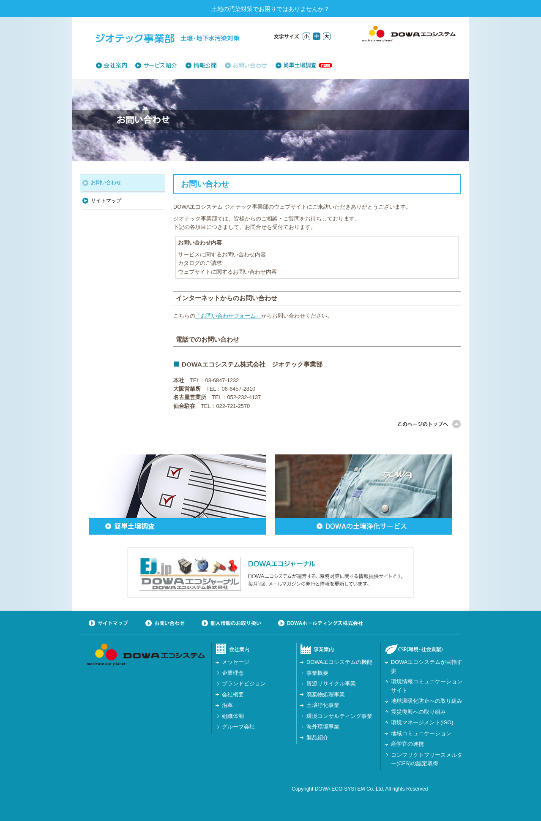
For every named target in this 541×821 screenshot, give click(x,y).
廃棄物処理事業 (325, 694)
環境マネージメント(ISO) (422, 722)
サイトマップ (106, 201)
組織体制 (233, 716)
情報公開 (204, 65)
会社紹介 (115, 65)
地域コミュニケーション (421, 733)
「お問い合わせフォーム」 (228, 316)
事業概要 (317, 673)
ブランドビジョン (244, 683)
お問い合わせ (245, 65)
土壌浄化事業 (322, 705)
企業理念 (233, 673)
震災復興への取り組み (418, 712)
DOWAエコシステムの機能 (339, 662)
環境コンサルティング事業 (339, 716)
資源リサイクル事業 (331, 683)
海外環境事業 (322, 726)
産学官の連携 (407, 744)
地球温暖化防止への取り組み (426, 701)
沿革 (227, 705)
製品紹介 (317, 737)
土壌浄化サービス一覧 (160, 65)
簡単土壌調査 (300, 65)
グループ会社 (238, 726)
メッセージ (235, 662)
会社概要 (233, 694)
